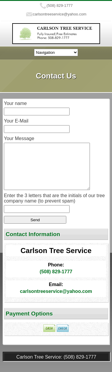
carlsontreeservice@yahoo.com (59, 14)
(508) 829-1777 (60, 5)
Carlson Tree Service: (40, 365)
